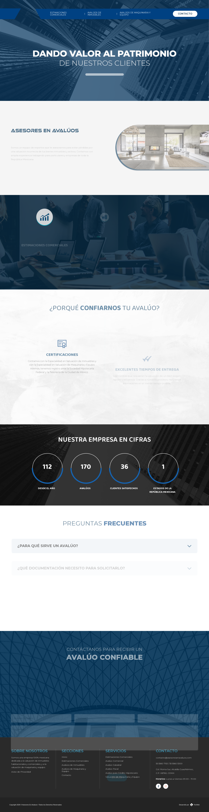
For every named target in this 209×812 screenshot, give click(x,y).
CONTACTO (185, 13)
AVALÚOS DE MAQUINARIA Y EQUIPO (135, 13)
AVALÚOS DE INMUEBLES (94, 13)
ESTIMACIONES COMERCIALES (58, 13)
